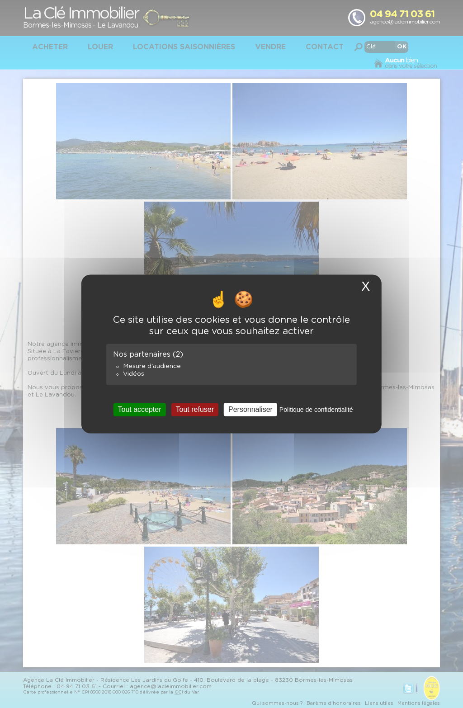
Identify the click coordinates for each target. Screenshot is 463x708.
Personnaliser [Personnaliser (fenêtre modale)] (250, 409)
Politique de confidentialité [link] (316, 409)
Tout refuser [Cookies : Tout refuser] (195, 409)
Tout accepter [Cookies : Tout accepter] (139, 409)
